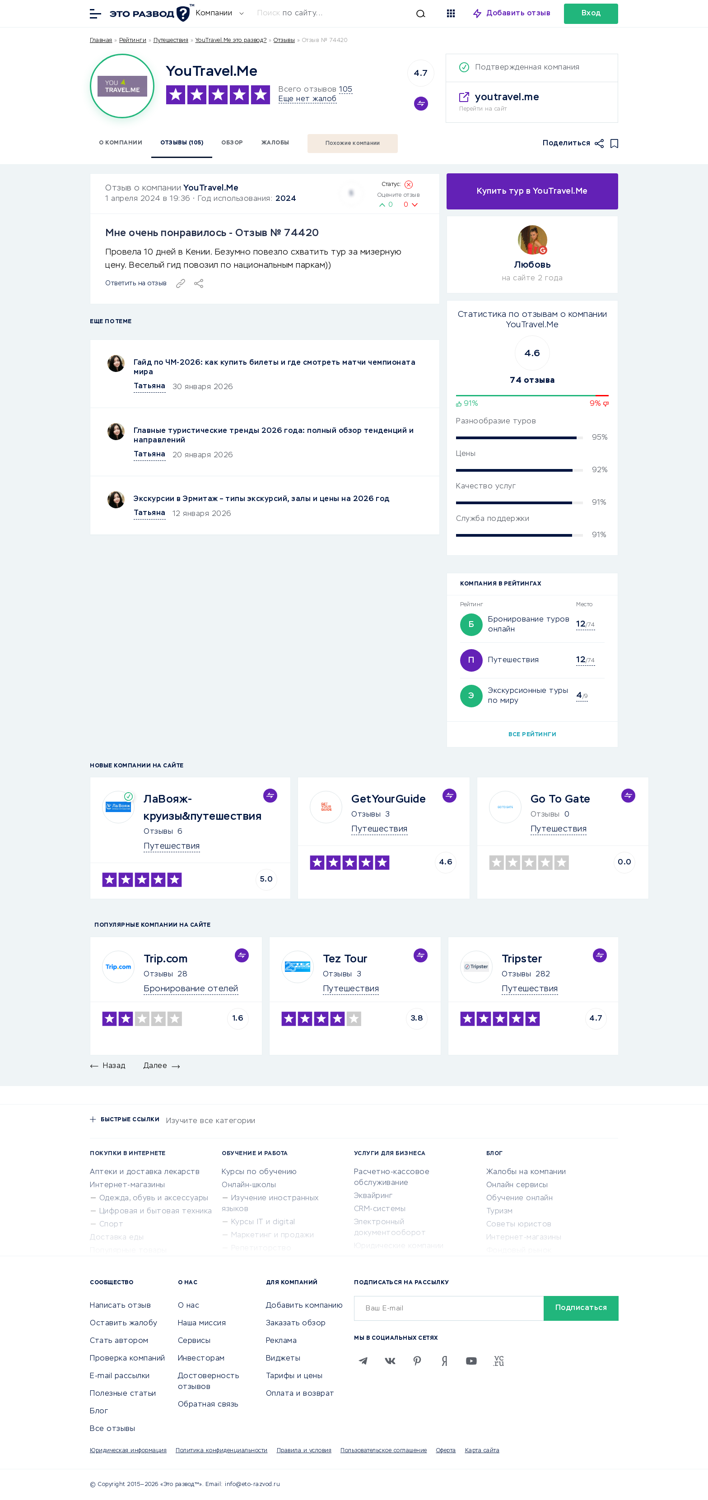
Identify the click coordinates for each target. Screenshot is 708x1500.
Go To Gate (561, 799)
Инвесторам (201, 1358)
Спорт (111, 1224)
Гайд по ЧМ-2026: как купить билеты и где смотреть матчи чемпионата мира (274, 367)
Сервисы (194, 1341)
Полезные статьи (123, 1394)
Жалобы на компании (526, 1172)
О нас (189, 1306)
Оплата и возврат (300, 1394)
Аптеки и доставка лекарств (145, 1172)
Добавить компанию (304, 1306)
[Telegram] (363, 1361)
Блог (99, 1411)
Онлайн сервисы (517, 1185)
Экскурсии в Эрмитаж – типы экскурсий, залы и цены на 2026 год (262, 499)
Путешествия (171, 40)
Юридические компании (399, 1246)
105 (346, 89)
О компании (120, 143)
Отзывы (158, 832)
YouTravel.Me (210, 188)
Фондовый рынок (519, 1250)
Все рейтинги (532, 735)
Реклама (281, 1341)
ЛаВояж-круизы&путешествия (202, 808)
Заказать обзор (296, 1323)
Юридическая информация (128, 1451)
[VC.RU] (498, 1361)
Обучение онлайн (519, 1198)
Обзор (232, 143)
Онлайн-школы (249, 1185)
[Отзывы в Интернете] (151, 13)
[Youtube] (471, 1361)
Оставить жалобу (124, 1323)
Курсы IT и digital (263, 1222)
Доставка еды (117, 1237)
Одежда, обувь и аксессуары (154, 1198)
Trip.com (165, 959)
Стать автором (119, 1341)
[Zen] (444, 1361)
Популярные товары (128, 1250)
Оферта (446, 1451)
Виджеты (283, 1358)
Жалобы (275, 143)
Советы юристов (519, 1224)
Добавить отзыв (518, 13)
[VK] (390, 1361)
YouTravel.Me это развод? (231, 40)
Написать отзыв (120, 1306)
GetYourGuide (388, 799)
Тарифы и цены (294, 1376)
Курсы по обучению (259, 1172)
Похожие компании (353, 143)
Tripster (522, 959)
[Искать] (345, 13)
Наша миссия (202, 1323)
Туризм (499, 1211)
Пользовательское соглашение (383, 1451)
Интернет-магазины (127, 1185)
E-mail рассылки (120, 1376)
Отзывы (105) (181, 143)
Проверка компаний (127, 1358)
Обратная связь (208, 1404)
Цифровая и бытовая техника (155, 1211)
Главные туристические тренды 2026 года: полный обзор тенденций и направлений (274, 435)
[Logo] (122, 86)
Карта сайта (482, 1451)
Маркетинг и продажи (272, 1235)
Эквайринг (373, 1196)
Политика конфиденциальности (222, 1451)
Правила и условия (304, 1451)
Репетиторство (261, 1248)
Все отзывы (112, 1429)
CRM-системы (380, 1209)
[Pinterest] (417, 1361)
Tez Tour (345, 959)
